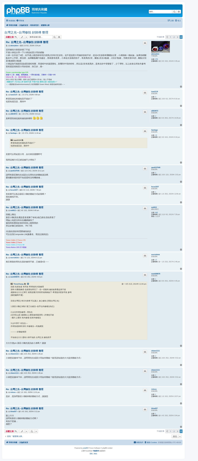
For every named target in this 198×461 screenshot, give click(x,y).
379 (156, 59)
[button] (167, 37)
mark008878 (155, 274)
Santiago (154, 130)
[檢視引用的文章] (28, 284)
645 (156, 212)
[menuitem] (20, 20)
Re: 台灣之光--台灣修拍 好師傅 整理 (27, 42)
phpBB (85, 448)
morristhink (155, 254)
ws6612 (154, 207)
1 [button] (170, 37)
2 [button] (174, 37)
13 (156, 135)
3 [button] (177, 37)
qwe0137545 (155, 167)
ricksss (154, 389)
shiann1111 (155, 351)
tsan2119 (154, 91)
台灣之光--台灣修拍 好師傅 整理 (26, 32)
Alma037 (154, 408)
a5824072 (154, 111)
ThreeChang (18, 284)
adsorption (155, 54)
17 (156, 260)
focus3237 (155, 187)
